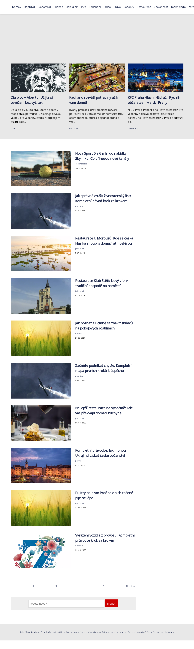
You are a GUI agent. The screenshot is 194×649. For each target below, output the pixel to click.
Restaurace (144, 7)
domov (78, 333)
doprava (79, 545)
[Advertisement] (97, 42)
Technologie (178, 7)
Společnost (161, 7)
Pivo (83, 7)
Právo (117, 7)
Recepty (129, 7)
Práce (107, 7)
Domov (16, 7)
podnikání (79, 206)
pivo (13, 128)
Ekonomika (44, 7)
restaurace (133, 128)
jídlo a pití (73, 128)
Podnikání (95, 7)
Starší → (130, 586)
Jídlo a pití (72, 7)
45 (102, 586)
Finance (58, 7)
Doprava (29, 7)
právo (78, 461)
